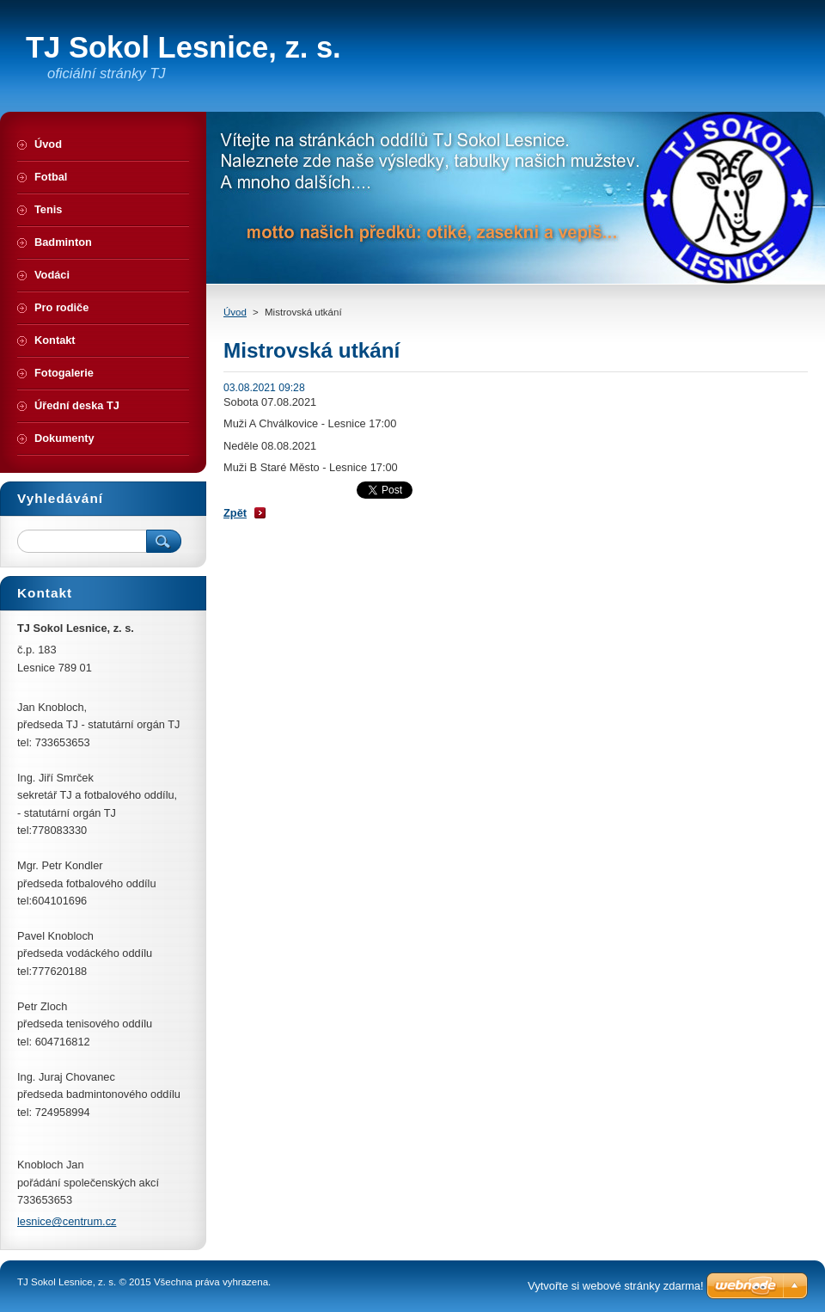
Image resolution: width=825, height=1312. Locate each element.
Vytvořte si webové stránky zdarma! (616, 1285)
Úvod (235, 312)
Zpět (235, 512)
